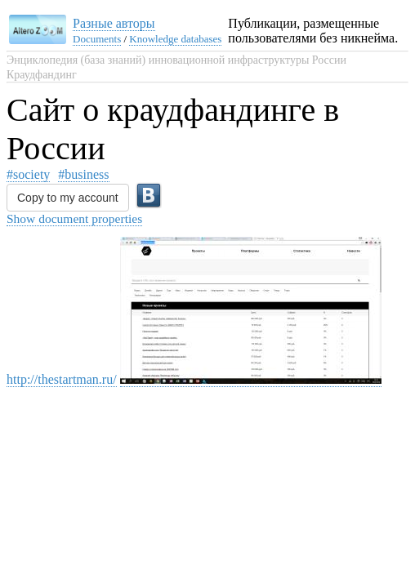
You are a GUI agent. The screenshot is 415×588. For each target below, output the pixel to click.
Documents (97, 39)
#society (28, 174)
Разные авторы (114, 23)
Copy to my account (67, 197)
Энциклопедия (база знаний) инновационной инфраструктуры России (176, 60)
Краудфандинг (42, 75)
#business (83, 174)
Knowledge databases (175, 39)
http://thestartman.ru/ (62, 379)
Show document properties (74, 218)
